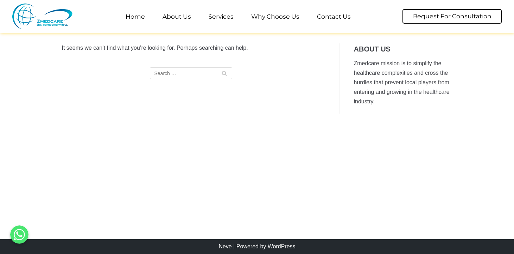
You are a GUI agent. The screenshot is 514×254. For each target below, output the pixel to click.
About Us (177, 16)
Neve (224, 246)
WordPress (282, 246)
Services (221, 16)
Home (135, 16)
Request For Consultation (452, 16)
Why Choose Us (275, 16)
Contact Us (334, 16)
